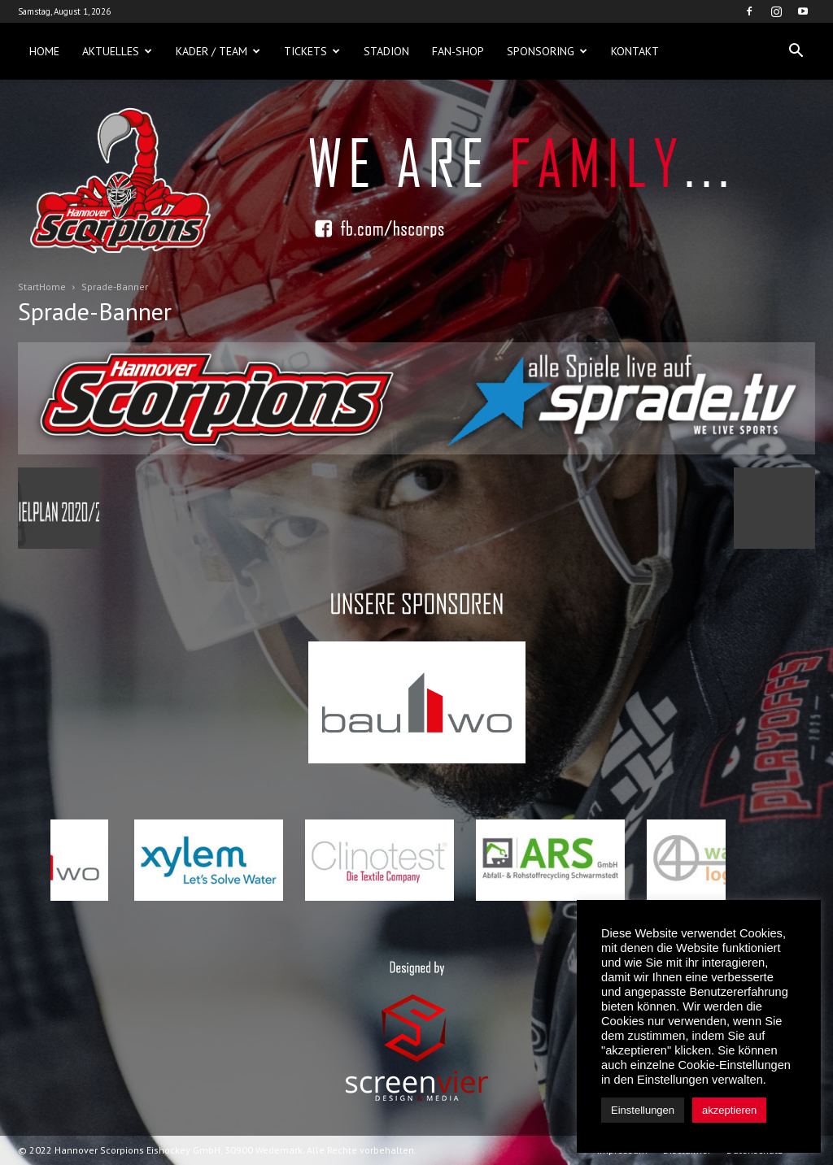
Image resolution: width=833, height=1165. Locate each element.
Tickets (312, 51)
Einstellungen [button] (642, 1110)
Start (28, 286)
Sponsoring (547, 51)
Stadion (386, 51)
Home (44, 51)
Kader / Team (218, 51)
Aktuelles (117, 51)
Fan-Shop (458, 51)
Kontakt (635, 51)
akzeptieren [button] (729, 1110)
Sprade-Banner (95, 311)
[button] (795, 51)
